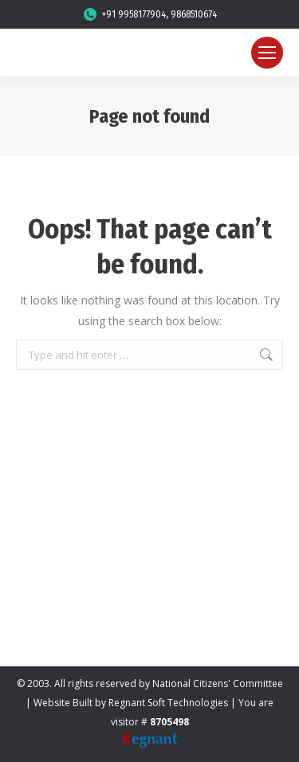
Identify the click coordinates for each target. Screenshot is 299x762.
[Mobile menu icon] (267, 53)
